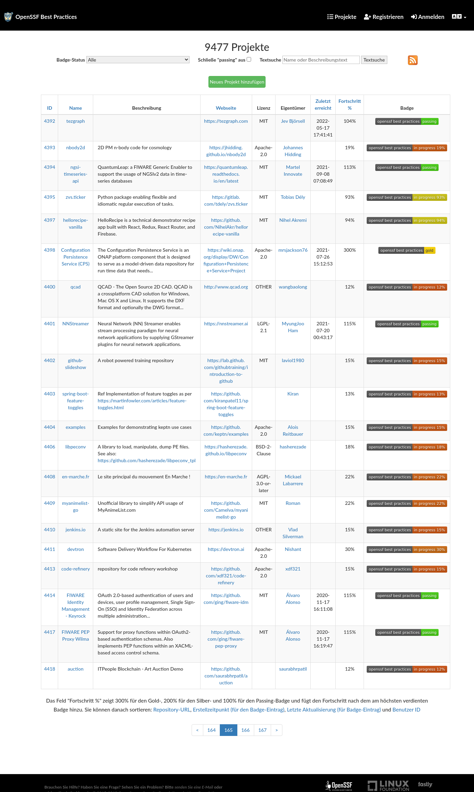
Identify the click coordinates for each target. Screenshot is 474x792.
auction (76, 669)
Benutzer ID (406, 709)
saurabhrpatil (293, 669)
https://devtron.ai (226, 549)
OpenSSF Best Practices (46, 16)
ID (49, 108)
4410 (49, 529)
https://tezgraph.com (226, 121)
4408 (49, 476)
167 (262, 730)
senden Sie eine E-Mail (194, 787)
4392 (49, 121)
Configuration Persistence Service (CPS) (75, 257)
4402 (49, 360)
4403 (49, 394)
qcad (75, 287)
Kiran (293, 394)
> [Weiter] (276, 730)
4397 (49, 220)
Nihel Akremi (293, 220)
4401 (49, 323)
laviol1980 (293, 360)
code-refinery (75, 569)
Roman (293, 503)
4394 (49, 167)
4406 (49, 446)
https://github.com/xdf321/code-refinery (226, 575)
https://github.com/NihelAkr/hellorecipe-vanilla (226, 227)
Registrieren (383, 16)
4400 (49, 287)
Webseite (226, 108)
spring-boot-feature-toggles (75, 400)
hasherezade (293, 446)
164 (211, 730)
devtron (75, 549)
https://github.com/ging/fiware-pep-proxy (226, 639)
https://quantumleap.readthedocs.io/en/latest (226, 174)
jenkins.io (76, 529)
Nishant (293, 549)
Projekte (341, 16)
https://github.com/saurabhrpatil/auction (225, 675)
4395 (49, 197)
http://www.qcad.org (226, 287)
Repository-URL (171, 709)
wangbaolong (293, 287)
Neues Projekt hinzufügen (237, 82)
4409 (49, 503)
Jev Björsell (293, 121)
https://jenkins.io (226, 529)
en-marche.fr (75, 476)
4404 (49, 427)
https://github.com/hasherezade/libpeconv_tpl (147, 460)
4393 (49, 147)
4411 (49, 549)
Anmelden (427, 16)
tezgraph (75, 121)
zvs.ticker (76, 197)
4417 (49, 632)
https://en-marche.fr (226, 476)
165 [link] (228, 730)
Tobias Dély (293, 197)
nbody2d (75, 147)
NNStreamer (75, 323)
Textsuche (270, 60)
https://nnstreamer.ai (226, 323)
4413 (49, 569)
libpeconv (75, 446)
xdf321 (293, 569)
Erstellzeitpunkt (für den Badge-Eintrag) (238, 709)
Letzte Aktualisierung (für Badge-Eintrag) (334, 709)
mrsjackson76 (293, 250)
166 (245, 730)
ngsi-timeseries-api (75, 174)
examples (76, 427)
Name (75, 108)
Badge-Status (70, 60)
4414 (49, 595)
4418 (49, 669)
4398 (49, 250)
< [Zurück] (197, 730)
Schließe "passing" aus (222, 60)
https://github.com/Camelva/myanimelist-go (226, 510)
